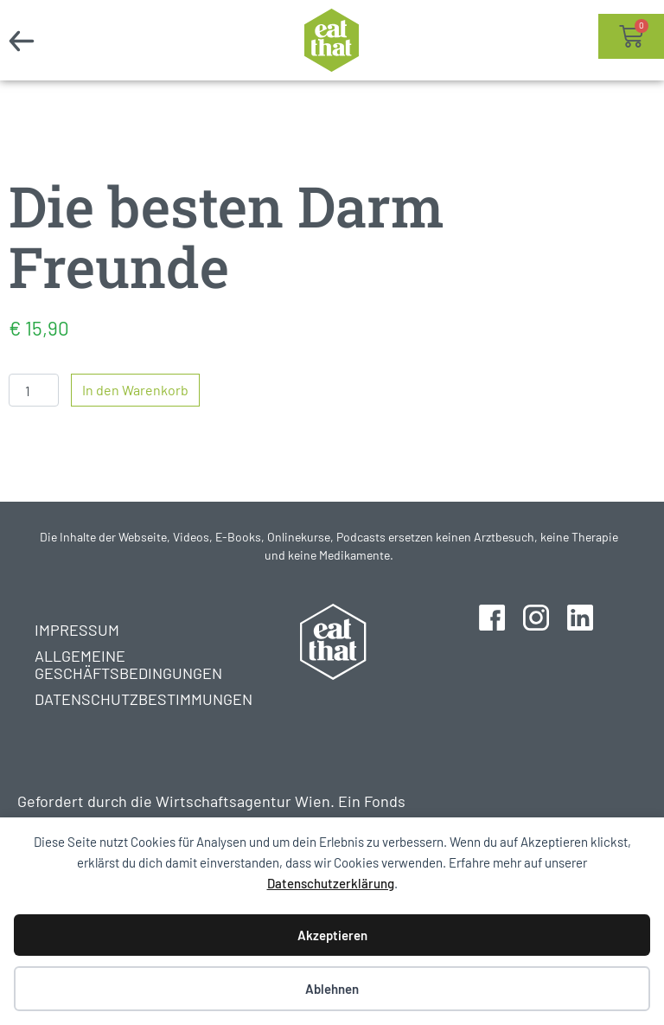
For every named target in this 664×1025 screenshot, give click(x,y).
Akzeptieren (332, 935)
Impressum (77, 629)
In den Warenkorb (135, 389)
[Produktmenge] (34, 390)
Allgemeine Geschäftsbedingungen (127, 664)
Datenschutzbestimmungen (127, 698)
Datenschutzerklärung (330, 883)
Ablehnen (332, 988)
